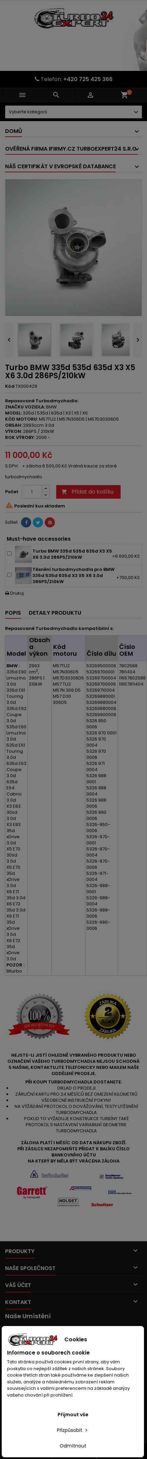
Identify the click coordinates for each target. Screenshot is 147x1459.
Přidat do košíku (87, 492)
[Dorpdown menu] (73, 111)
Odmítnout (73, 1445)
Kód (10, 386)
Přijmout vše (73, 1414)
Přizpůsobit (73, 1430)
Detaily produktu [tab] (55, 613)
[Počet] (32, 492)
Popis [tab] (13, 613)
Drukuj (14, 593)
